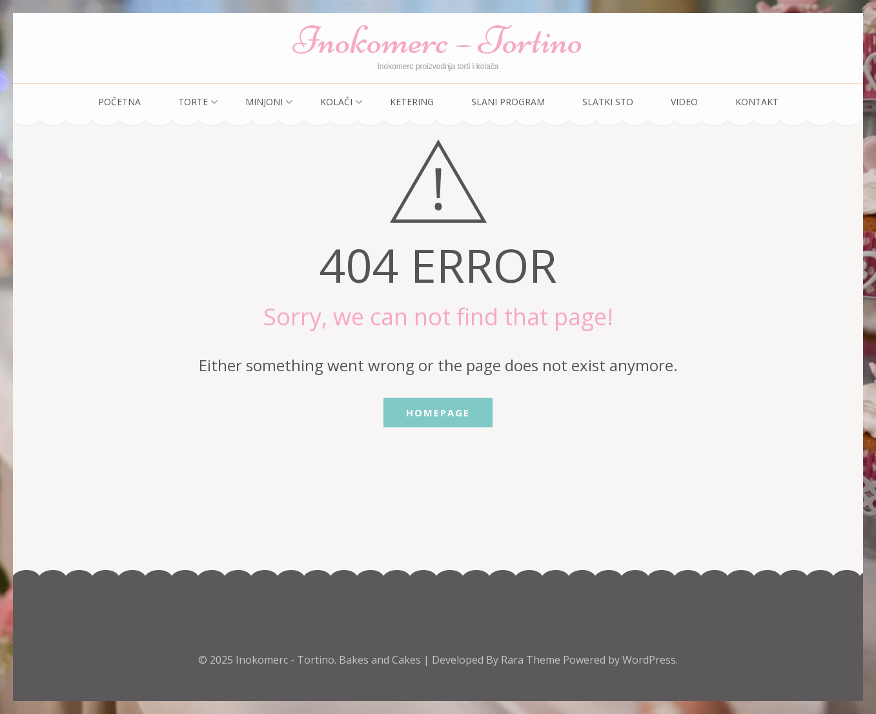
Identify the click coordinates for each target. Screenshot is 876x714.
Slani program (508, 102)
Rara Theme (532, 660)
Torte (193, 102)
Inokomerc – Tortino (438, 40)
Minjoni (264, 102)
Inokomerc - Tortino (285, 660)
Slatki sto (607, 102)
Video (684, 102)
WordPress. (650, 660)
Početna (119, 102)
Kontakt (757, 102)
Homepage (438, 412)
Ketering (412, 102)
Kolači (336, 102)
